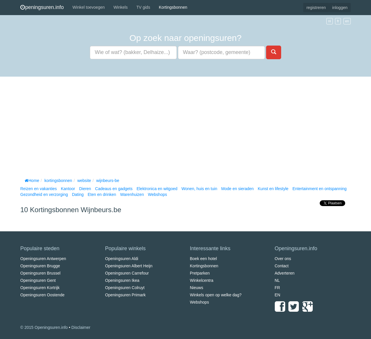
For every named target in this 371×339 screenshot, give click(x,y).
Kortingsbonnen (173, 7)
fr (338, 21)
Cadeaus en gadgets (113, 188)
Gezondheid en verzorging (44, 194)
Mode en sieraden (237, 188)
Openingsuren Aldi (121, 258)
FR (277, 287)
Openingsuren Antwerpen (43, 258)
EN (277, 295)
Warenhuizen (132, 194)
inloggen (340, 7)
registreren (316, 7)
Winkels (120, 7)
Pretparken (200, 273)
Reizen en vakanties (38, 188)
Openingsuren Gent (38, 280)
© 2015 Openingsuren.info (44, 327)
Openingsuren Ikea (122, 280)
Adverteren (284, 273)
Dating (77, 194)
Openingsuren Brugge (40, 266)
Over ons (283, 258)
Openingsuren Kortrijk (39, 287)
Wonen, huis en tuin (199, 188)
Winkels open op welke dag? (215, 295)
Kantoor (68, 188)
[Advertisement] (185, 126)
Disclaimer (80, 327)
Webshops (157, 194)
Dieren (85, 188)
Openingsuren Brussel (40, 273)
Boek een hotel (203, 258)
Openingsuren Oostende (42, 295)
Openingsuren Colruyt (125, 287)
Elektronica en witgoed (157, 188)
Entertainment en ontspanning (319, 188)
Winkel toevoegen (88, 7)
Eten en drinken (102, 194)
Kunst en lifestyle (273, 188)
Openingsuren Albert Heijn (128, 266)
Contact (282, 266)
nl (329, 21)
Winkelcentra (201, 280)
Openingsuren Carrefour (127, 273)
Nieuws (196, 287)
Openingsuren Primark (125, 295)
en (347, 21)
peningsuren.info (42, 7)
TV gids (143, 7)
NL (277, 280)
